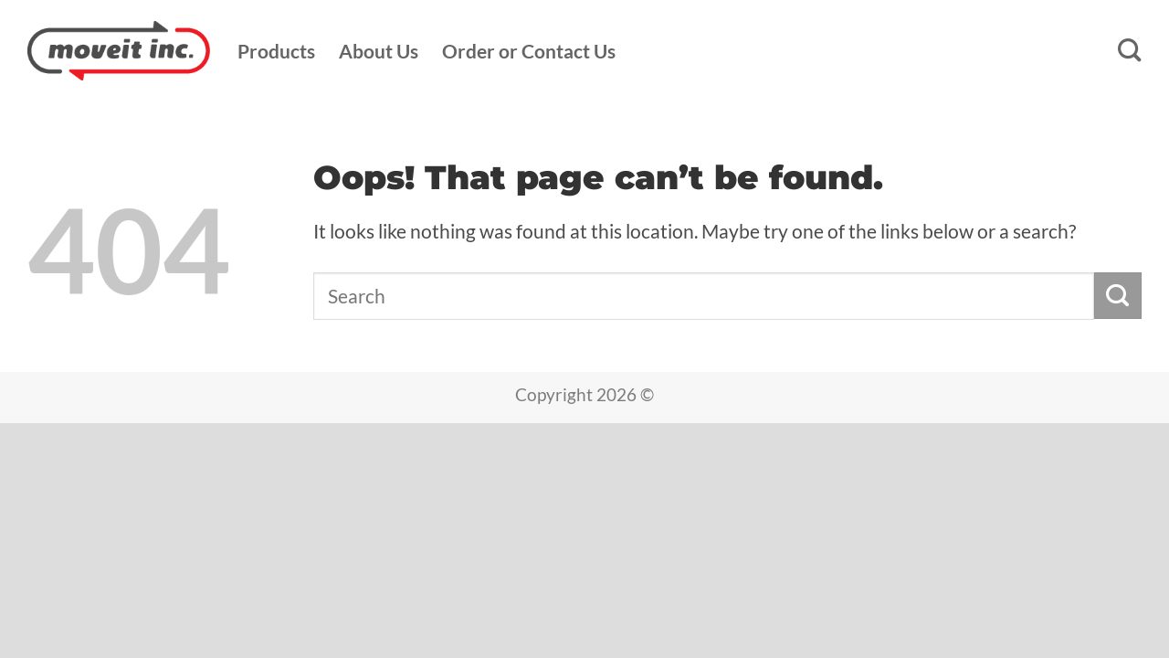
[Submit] (1118, 296)
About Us (378, 51)
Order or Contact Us (529, 51)
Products (276, 51)
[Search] (1130, 50)
